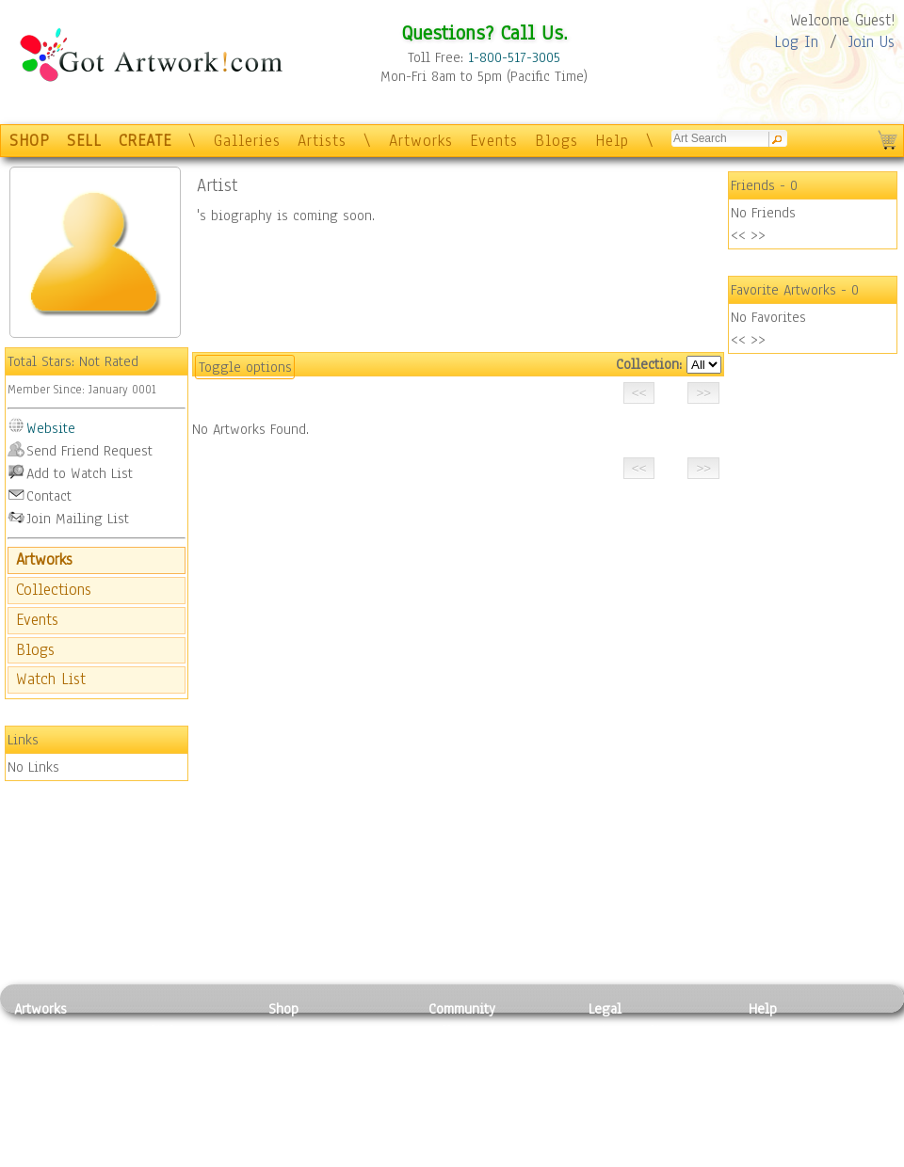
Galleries (247, 141)
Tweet (767, 1156)
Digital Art (46, 1093)
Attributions (620, 1072)
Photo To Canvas (317, 1030)
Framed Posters (314, 1051)
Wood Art (164, 1072)
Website (50, 428)
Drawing (39, 1072)
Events (494, 141)
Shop (283, 1008)
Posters (290, 1072)
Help (612, 141)
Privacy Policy (631, 1030)
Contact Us (781, 1030)
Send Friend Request (89, 450)
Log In (796, 42)
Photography (52, 1051)
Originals (296, 1136)
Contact (49, 496)
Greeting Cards (313, 1093)
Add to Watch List (79, 473)
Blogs (556, 141)
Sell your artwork (481, 1114)
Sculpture (43, 1136)
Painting (40, 1030)
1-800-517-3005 (514, 57)
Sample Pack (787, 1051)
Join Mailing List (77, 518)
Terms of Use (628, 1051)
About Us (776, 1072)
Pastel (155, 1051)
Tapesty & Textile (189, 1114)
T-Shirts (292, 1114)
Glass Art (163, 1136)
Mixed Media (53, 1114)
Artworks (421, 141)
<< (738, 235)
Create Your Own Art (329, 1156)
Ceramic (161, 1093)
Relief (154, 1030)
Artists (322, 141)
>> (758, 235)
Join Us (871, 42)
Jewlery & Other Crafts (193, 1157)
